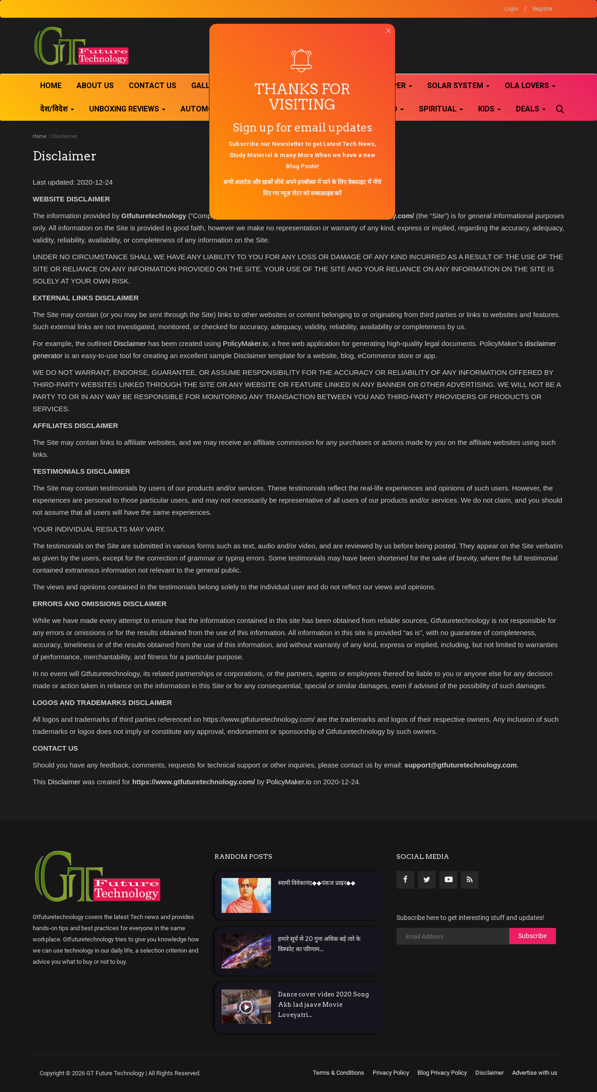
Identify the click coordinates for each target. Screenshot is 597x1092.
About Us (95, 85)
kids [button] (489, 108)
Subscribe (532, 936)
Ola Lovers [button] (530, 85)
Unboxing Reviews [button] (127, 108)
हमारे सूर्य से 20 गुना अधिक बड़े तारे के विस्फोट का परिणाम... (319, 944)
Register (543, 9)
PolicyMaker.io (245, 343)
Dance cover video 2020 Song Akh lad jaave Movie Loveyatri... (323, 1004)
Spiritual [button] (441, 108)
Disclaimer (129, 343)
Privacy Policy (391, 1072)
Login (511, 9)
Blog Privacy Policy (442, 1072)
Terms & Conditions (338, 1072)
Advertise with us (534, 1072)
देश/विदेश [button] (57, 108)
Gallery (207, 85)
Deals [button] (531, 108)
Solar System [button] (458, 85)
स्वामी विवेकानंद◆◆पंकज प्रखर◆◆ (316, 882)
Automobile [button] (207, 108)
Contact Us (152, 85)
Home (51, 85)
